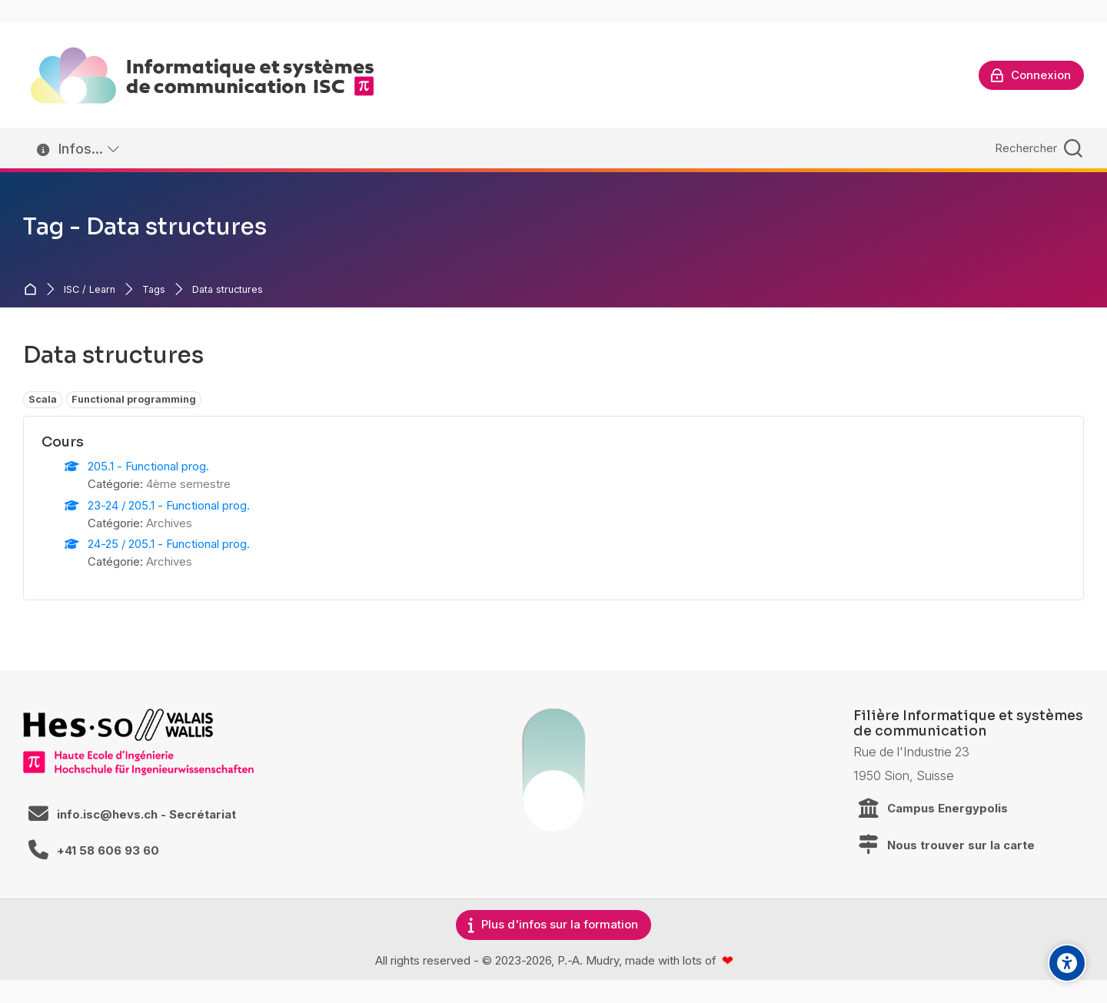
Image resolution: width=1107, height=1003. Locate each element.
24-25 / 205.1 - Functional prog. (169, 543)
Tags (153, 290)
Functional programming (133, 399)
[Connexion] (1031, 75)
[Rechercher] (1037, 148)
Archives (169, 523)
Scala (42, 399)
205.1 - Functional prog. (148, 466)
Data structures (227, 290)
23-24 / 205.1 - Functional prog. (169, 505)
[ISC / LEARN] (202, 75)
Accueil (33, 289)
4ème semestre (188, 484)
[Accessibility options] (1067, 963)
